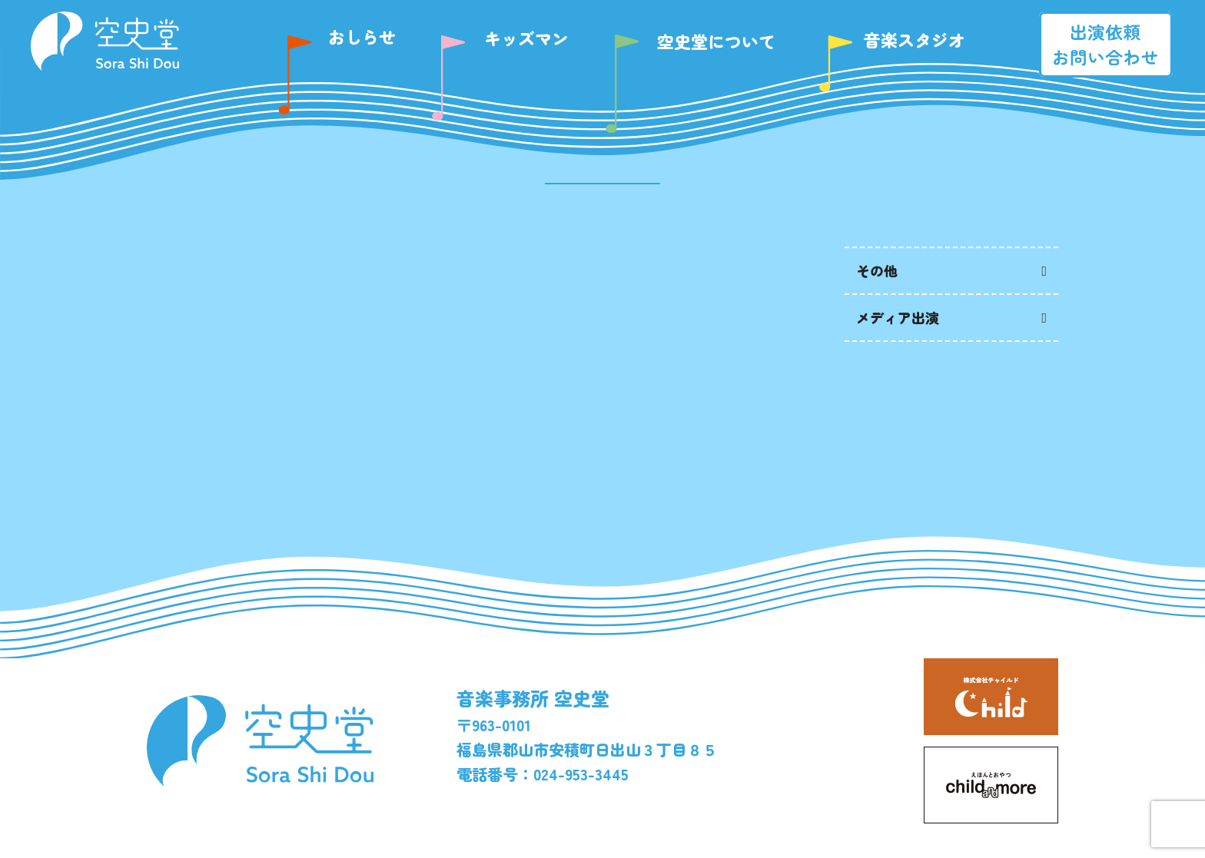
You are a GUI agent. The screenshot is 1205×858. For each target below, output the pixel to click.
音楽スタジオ (914, 39)
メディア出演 (897, 317)
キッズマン (526, 37)
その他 (877, 270)
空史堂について (716, 40)
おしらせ (362, 36)
